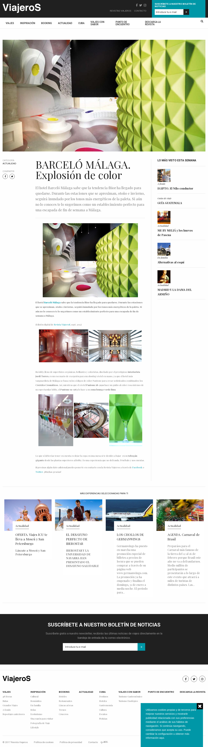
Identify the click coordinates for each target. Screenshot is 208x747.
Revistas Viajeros (120, 10)
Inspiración (27, 23)
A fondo (161, 183)
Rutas (5, 701)
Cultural (34, 696)
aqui (161, 737)
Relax (33, 710)
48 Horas (7, 696)
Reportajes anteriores (14, 714)
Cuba (81, 23)
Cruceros (63, 714)
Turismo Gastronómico (130, 696)
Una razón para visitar (41, 719)
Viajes (10, 23)
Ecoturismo (36, 714)
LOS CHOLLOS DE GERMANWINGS (130, 536)
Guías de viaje (164, 198)
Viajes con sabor (97, 23)
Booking (46, 23)
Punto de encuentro (123, 23)
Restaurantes (65, 701)
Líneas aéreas (66, 705)
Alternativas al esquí (170, 262)
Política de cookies (43, 742)
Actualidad (65, 23)
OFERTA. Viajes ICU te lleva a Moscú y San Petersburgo (31, 539)
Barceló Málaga (52, 302)
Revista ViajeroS (62, 324)
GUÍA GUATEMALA (169, 203)
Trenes (62, 710)
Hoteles (63, 696)
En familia (162, 257)
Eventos (103, 714)
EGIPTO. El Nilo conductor (175, 188)
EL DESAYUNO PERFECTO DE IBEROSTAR (76, 539)
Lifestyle (34, 727)
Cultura (103, 710)
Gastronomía (106, 705)
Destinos (103, 696)
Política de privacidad (71, 742)
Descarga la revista (153, 23)
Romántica (35, 701)
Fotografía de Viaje (40, 723)
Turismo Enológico (128, 701)
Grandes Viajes (10, 705)
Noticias (103, 719)
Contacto (140, 10)
